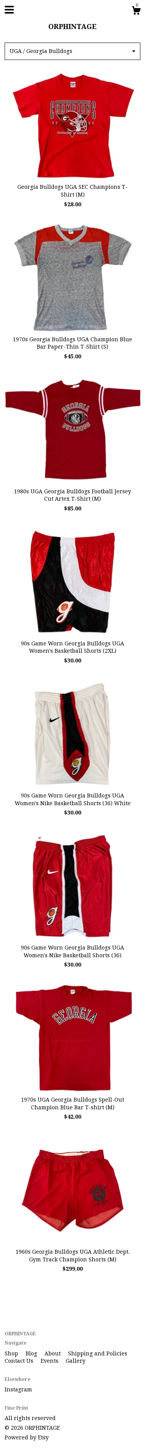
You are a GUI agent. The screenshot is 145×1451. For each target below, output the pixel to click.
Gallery (75, 1361)
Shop (12, 1353)
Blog (32, 1353)
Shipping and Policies (97, 1353)
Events (50, 1361)
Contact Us (20, 1361)
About (53, 1353)
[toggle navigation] (9, 10)
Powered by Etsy (27, 1437)
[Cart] (136, 11)
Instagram (18, 1389)
